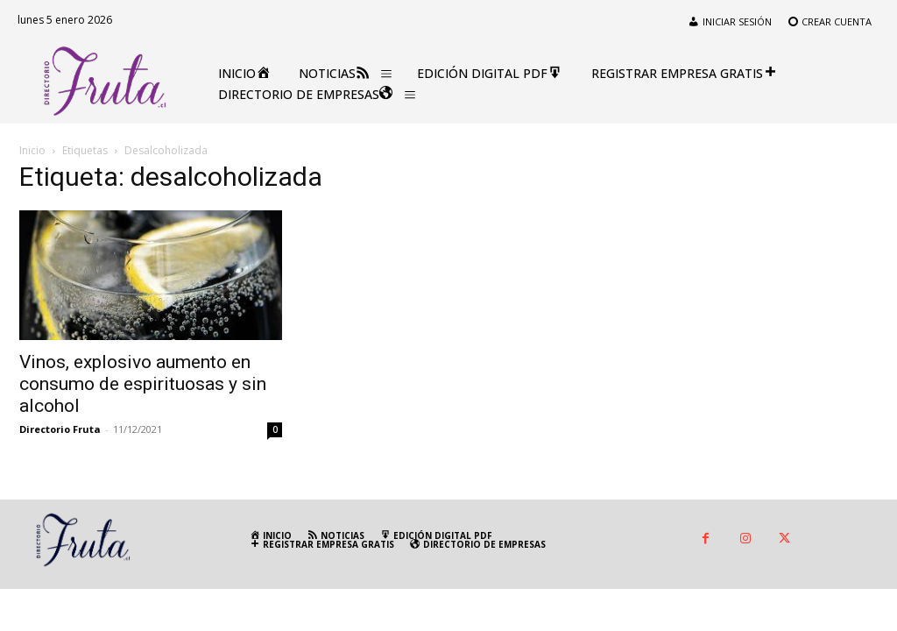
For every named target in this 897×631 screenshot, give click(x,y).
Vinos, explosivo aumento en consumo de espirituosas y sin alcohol (142, 383)
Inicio (32, 150)
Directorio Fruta (60, 429)
